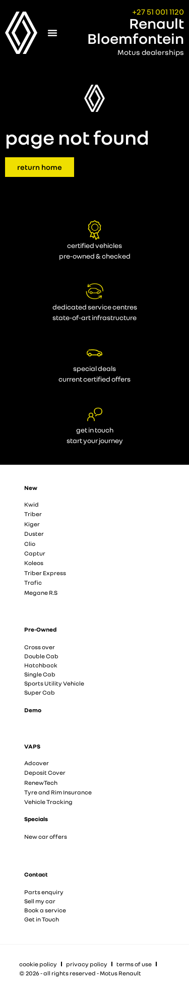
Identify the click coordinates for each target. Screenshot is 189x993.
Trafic (33, 582)
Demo (32, 710)
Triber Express (45, 573)
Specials (36, 819)
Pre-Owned (40, 629)
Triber (33, 514)
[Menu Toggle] (52, 33)
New (30, 487)
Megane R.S (40, 592)
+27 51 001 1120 (158, 12)
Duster (34, 533)
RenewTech (40, 782)
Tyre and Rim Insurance (58, 792)
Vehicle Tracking (48, 801)
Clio (29, 543)
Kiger (32, 524)
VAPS (32, 746)
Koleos (33, 563)
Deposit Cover (45, 772)
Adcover (36, 763)
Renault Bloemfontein (135, 30)
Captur (34, 553)
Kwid (31, 504)
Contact (36, 874)
